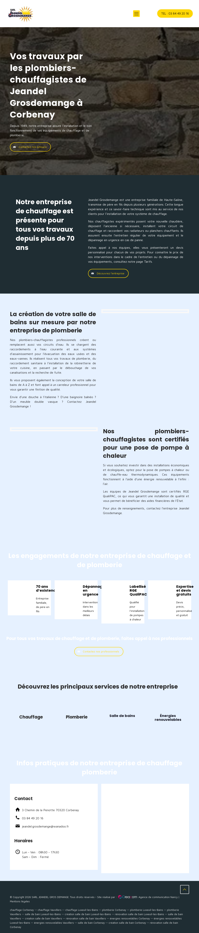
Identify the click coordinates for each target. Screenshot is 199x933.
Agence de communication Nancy (158, 897)
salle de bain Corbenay (91, 922)
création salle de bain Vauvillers (43, 918)
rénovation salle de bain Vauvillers (86, 918)
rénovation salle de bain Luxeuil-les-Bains (139, 914)
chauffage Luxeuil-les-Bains (81, 909)
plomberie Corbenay (114, 909)
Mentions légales (20, 901)
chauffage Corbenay (22, 909)
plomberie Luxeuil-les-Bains (146, 909)
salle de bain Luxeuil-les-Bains (43, 914)
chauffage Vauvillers (49, 909)
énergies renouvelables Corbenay (130, 918)
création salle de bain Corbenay (127, 922)
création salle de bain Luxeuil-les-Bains (88, 914)
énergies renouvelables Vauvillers (54, 922)
